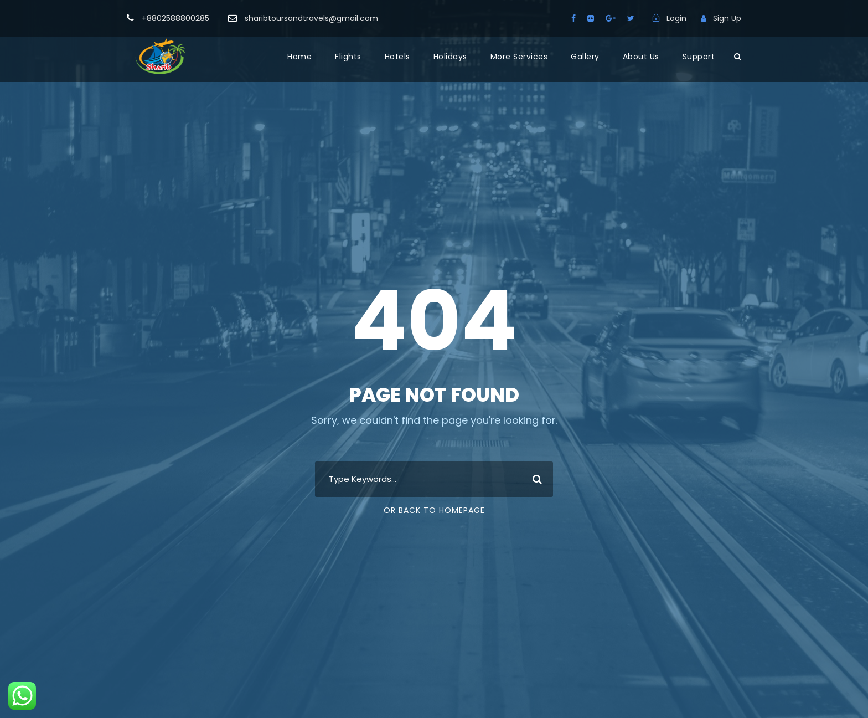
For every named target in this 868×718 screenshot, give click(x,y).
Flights (348, 56)
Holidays (450, 56)
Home (299, 56)
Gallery (585, 56)
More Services (519, 56)
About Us (641, 56)
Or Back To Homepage (434, 510)
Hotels (397, 56)
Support (699, 56)
